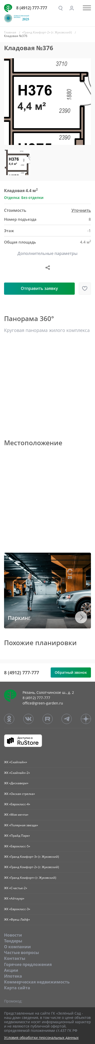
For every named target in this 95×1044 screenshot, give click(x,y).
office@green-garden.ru (43, 703)
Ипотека (13, 976)
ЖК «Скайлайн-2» (17, 773)
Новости (13, 935)
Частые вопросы (21, 952)
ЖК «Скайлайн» (15, 762)
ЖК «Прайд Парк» (17, 835)
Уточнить (81, 210)
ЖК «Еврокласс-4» (17, 804)
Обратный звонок (71, 672)
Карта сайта (17, 988)
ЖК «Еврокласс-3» (17, 909)
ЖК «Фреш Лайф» (17, 919)
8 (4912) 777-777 (31, 8)
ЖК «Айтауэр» (14, 898)
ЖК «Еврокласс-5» (17, 846)
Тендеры (13, 941)
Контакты (14, 958)
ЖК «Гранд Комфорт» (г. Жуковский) (30, 877)
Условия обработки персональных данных (41, 1038)
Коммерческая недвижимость (37, 982)
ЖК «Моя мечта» (16, 814)
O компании (17, 946)
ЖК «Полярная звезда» (21, 825)
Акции (11, 970)
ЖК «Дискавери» (16, 783)
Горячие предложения (28, 964)
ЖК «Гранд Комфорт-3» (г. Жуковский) (31, 856)
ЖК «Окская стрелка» (19, 794)
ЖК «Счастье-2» (15, 888)
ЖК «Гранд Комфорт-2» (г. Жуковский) (31, 867)
